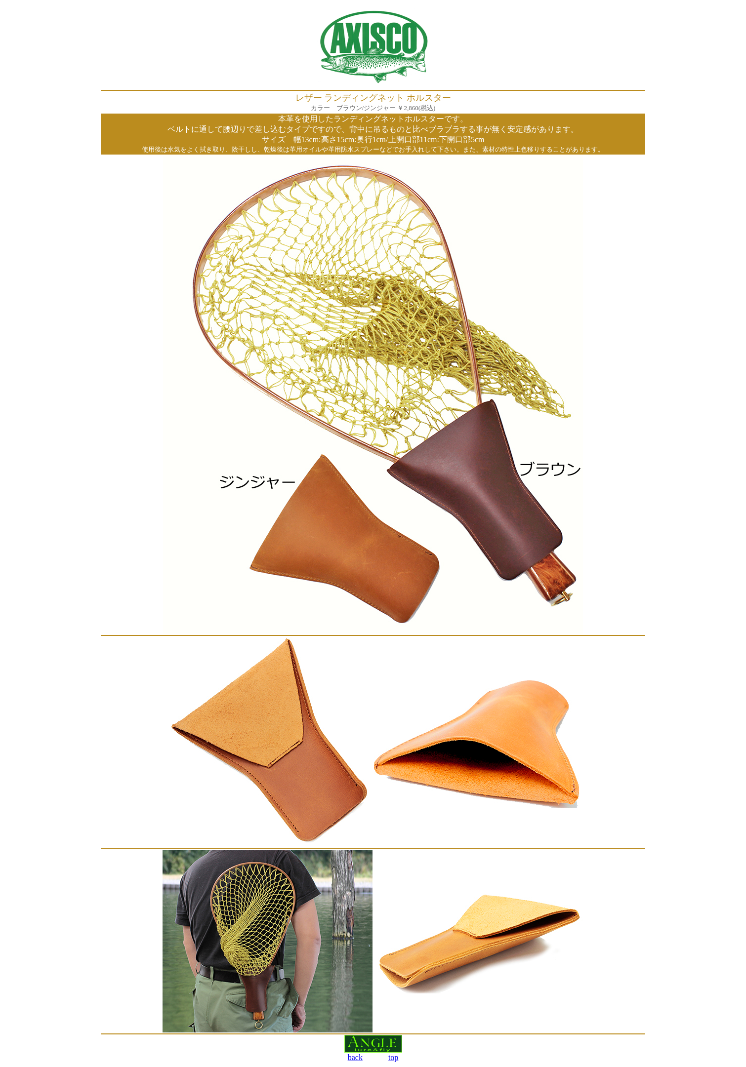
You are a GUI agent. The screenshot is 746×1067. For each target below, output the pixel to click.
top (393, 1057)
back (355, 1057)
